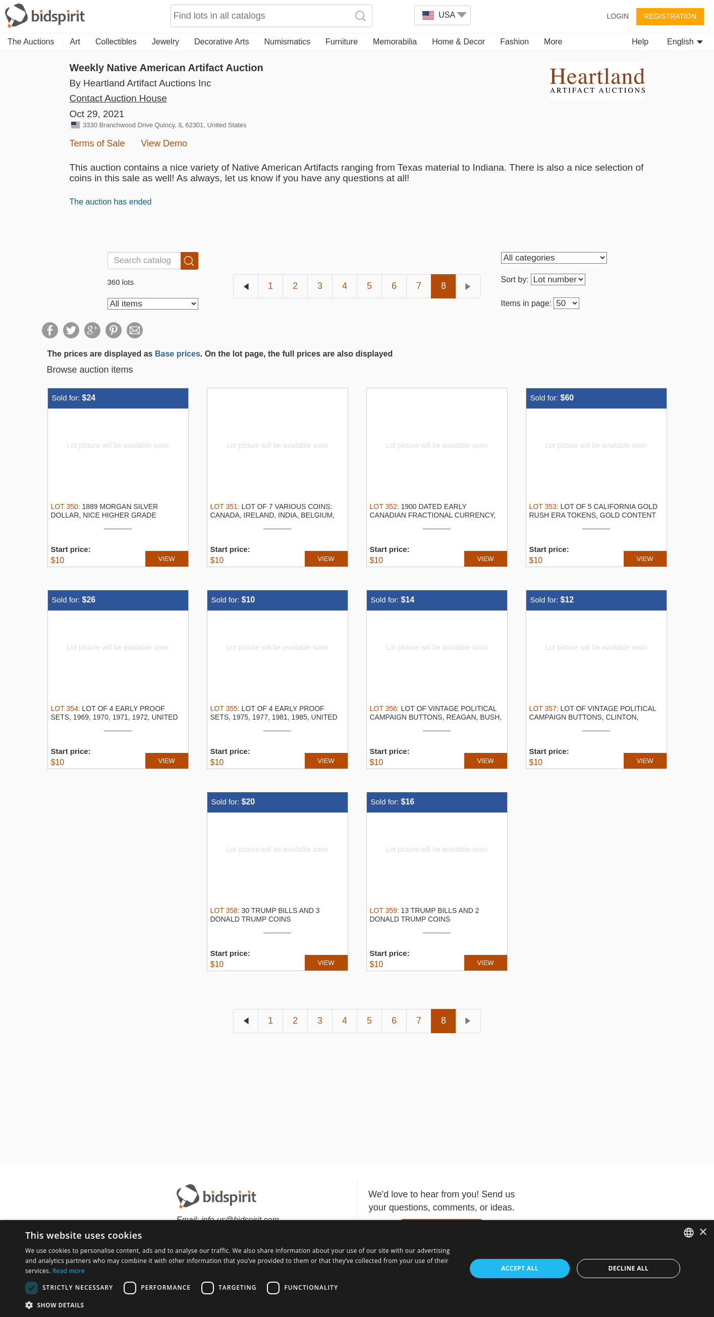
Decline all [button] (628, 1268)
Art (75, 41)
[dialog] (357, 1268)
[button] (239, 1304)
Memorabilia (395, 41)
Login (618, 16)
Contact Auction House (118, 98)
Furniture (341, 41)
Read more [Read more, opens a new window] (68, 1271)
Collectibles (116, 41)
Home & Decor (458, 41)
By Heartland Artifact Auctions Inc (140, 83)
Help (640, 41)
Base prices (177, 353)
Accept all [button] (519, 1268)
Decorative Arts (221, 41)
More (553, 41)
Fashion (514, 41)
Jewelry (165, 41)
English (685, 41)
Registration (670, 16)
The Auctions (31, 41)
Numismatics (287, 41)
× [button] (702, 1232)
